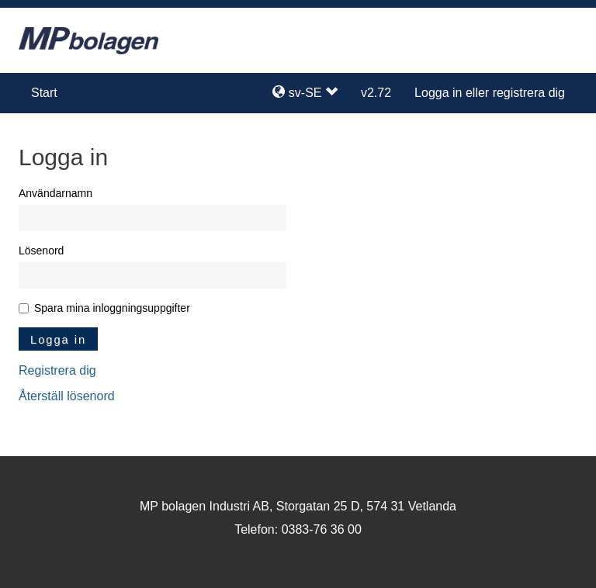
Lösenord (41, 250)
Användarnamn (55, 193)
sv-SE (305, 92)
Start (44, 92)
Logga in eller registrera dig (489, 92)
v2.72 (376, 92)
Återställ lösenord (67, 396)
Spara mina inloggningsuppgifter (112, 308)
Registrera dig (57, 370)
